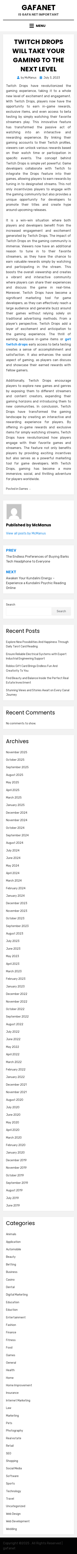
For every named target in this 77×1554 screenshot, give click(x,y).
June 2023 (13, 948)
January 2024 (15, 896)
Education (12, 1302)
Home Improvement (19, 1385)
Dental (10, 1287)
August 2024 (14, 843)
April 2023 (12, 964)
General (11, 1362)
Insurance (12, 1393)
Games (23, 489)
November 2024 (16, 820)
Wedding (11, 1529)
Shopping (12, 1461)
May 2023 (12, 956)
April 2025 (12, 790)
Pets (9, 1423)
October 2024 (15, 828)
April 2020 (12, 1130)
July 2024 (12, 850)
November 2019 (16, 1167)
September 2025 (17, 767)
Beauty (11, 1257)
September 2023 (17, 926)
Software (12, 1476)
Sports (10, 1483)
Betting (11, 1264)
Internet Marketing (18, 1400)
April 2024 (12, 873)
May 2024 (12, 865)
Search (10, 604)
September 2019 (17, 1183)
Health (10, 1370)
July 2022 (12, 1032)
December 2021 (16, 1084)
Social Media (14, 1468)
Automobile (13, 1249)
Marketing (12, 1415)
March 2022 (14, 1062)
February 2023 (15, 979)
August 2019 (14, 1190)
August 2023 (14, 933)
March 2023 (14, 971)
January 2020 (15, 1152)
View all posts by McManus (26, 533)
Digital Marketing (17, 1294)
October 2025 (15, 760)
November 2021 (16, 1092)
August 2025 (14, 775)
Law (8, 1408)
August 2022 (14, 1024)
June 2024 (13, 858)
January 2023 (15, 986)
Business (11, 1272)
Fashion (11, 1325)
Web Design (13, 1514)
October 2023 (15, 918)
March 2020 (14, 1137)
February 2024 (15, 888)
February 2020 (15, 1145)
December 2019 (16, 1160)
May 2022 (12, 1047)
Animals (11, 1234)
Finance (11, 1332)
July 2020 (12, 1107)
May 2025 (12, 782)
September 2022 (17, 1016)
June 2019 (13, 1205)
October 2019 (15, 1175)
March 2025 (14, 797)
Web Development (18, 1521)
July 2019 (12, 1198)
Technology (13, 1491)
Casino (10, 1279)
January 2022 (15, 1077)
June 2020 (13, 1115)
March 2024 (14, 880)
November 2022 (16, 1001)
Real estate (13, 1438)
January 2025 (15, 805)
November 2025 (16, 752)
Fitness (11, 1340)
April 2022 (12, 1054)
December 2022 (16, 994)
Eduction (12, 1310)
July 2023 (12, 941)
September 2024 (17, 835)
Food (9, 1347)
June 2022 (13, 1039)
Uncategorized (15, 1506)
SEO (8, 1453)
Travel (10, 1498)
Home (10, 1378)
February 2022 (15, 1069)
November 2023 (16, 911)
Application (13, 1242)
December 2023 (16, 903)
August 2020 (14, 1100)
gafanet (39, 7)
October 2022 (15, 1009)
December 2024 (16, 812)
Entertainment (16, 1317)
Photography (14, 1430)
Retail (10, 1446)
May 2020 (12, 1122)
